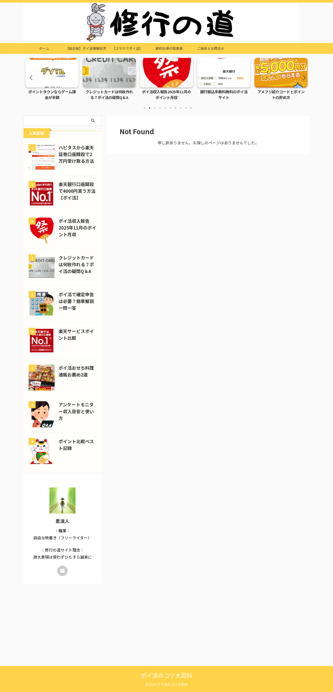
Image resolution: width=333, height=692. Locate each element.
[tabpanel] (52, 80)
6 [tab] (170, 107)
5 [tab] (165, 107)
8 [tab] (180, 107)
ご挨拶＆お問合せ (210, 48)
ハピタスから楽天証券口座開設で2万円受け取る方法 (77, 154)
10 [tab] (191, 107)
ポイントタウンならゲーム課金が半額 (52, 95)
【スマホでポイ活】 (127, 48)
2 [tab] (149, 107)
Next (303, 77)
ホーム (44, 48)
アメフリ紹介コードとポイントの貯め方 (281, 95)
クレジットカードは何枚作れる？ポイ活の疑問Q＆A (109, 95)
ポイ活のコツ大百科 (166, 675)
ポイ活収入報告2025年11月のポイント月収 (166, 95)
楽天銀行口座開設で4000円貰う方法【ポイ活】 (77, 191)
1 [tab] (144, 107)
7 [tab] (175, 107)
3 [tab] (154, 107)
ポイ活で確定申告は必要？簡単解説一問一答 (76, 301)
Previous (30, 77)
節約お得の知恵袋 (169, 48)
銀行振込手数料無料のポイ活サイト (223, 95)
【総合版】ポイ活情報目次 (86, 48)
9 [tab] (186, 107)
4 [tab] (160, 107)
